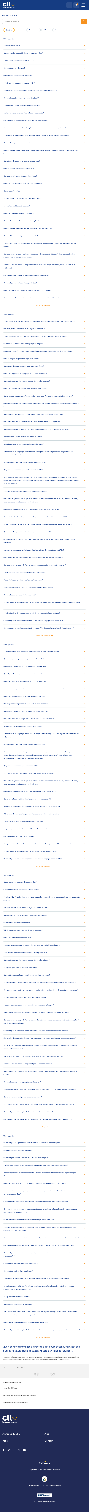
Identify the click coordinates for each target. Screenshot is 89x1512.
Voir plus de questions (44, 305)
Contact (48, 1441)
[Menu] (83, 5)
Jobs (5, 1441)
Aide (46, 1434)
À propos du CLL (11, 1434)
